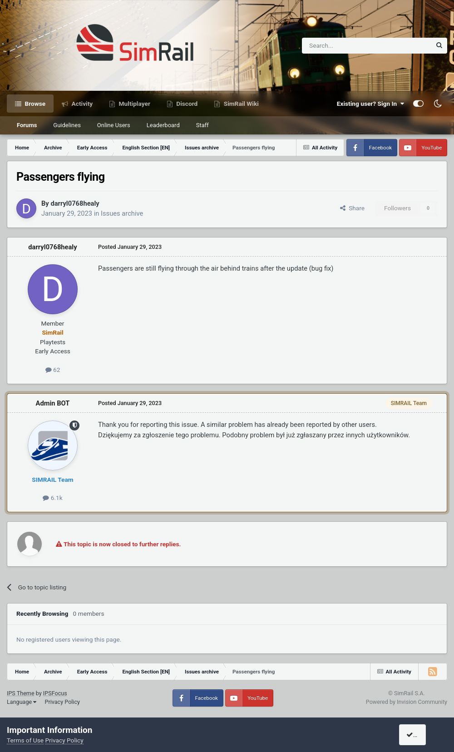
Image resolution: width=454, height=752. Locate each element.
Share (352, 208)
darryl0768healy (74, 203)
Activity (81, 103)
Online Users (113, 125)
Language (21, 701)
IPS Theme (21, 693)
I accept (421, 735)
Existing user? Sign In (370, 103)
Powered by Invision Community (406, 701)
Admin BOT (53, 403)
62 (52, 369)
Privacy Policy (62, 701)
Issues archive (122, 213)
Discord (186, 103)
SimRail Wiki (240, 103)
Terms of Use (25, 740)
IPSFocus (55, 693)
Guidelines (67, 125)
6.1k (52, 497)
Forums (27, 125)
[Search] (344, 46)
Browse (34, 103)
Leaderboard (163, 125)
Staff (202, 125)
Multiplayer (133, 103)
